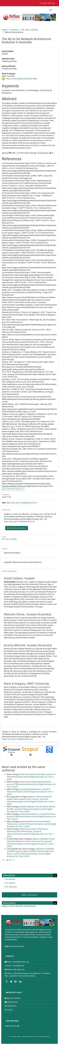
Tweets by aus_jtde (12, 1026)
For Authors (10, 883)
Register (44, 3)
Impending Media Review (30, 789)
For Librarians (11, 886)
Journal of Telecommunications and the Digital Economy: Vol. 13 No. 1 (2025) (31, 843)
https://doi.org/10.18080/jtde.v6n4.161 (21, 503)
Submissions (11, 1006)
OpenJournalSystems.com (42, 1036)
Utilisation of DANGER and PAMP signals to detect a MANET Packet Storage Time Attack (30, 851)
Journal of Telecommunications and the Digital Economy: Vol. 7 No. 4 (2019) (29, 810)
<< (3, 860)
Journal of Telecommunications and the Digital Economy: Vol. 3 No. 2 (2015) (31, 776)
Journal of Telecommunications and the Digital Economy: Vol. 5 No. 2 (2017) (29, 855)
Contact (10, 1010)
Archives (14, 29)
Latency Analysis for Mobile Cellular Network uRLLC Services (29, 797)
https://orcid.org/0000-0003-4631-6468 (21, 78)
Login (52, 3)
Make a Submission (29, 895)
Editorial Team (12, 1002)
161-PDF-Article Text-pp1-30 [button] (14, 489)
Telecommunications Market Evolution (36, 782)
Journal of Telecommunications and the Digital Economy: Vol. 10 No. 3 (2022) (31, 801)
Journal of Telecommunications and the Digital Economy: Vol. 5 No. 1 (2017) (30, 834)
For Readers (10, 879)
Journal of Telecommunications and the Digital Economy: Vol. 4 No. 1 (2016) (30, 791)
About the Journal (13, 998)
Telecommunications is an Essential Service (37, 814)
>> (14, 860)
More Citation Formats (16, 528)
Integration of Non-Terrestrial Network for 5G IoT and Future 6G (31, 840)
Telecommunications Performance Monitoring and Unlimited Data (27, 830)
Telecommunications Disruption (33, 774)
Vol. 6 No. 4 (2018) (29, 29)
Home (5, 29)
